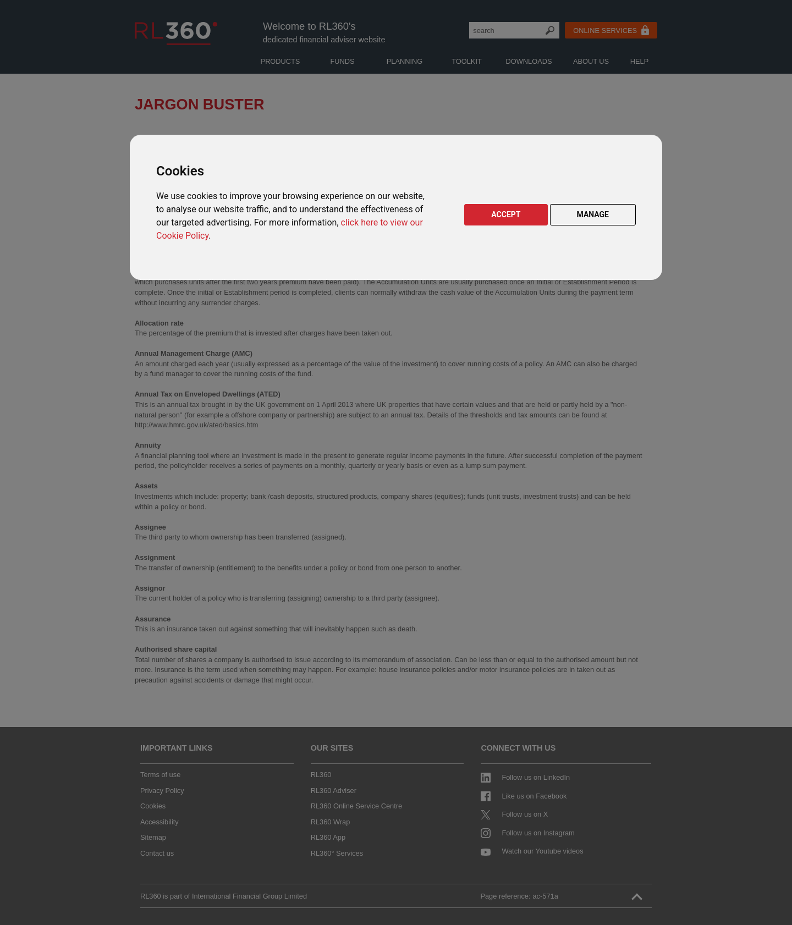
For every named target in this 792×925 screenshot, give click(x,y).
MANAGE (593, 214)
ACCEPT (505, 214)
